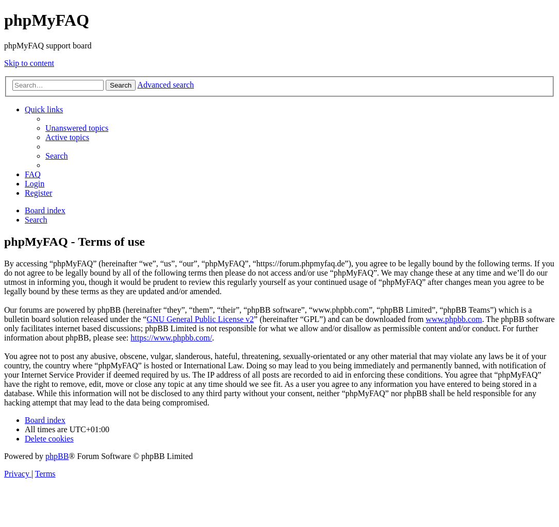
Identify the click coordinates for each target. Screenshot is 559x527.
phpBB (57, 456)
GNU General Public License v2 (200, 319)
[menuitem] (76, 128)
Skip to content (29, 63)
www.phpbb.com (453, 319)
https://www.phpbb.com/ (171, 337)
